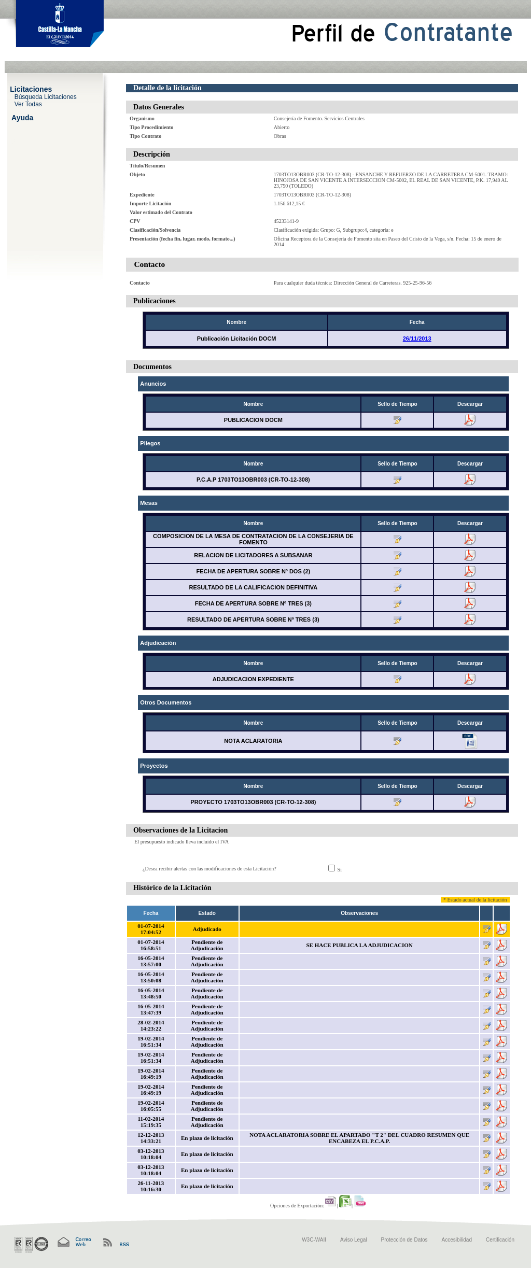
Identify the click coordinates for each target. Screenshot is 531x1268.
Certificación (500, 1240)
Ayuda (22, 117)
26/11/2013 (417, 338)
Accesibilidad (457, 1240)
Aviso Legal (353, 1240)
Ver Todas (28, 103)
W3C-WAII (314, 1240)
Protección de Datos (404, 1240)
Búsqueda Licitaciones (46, 96)
